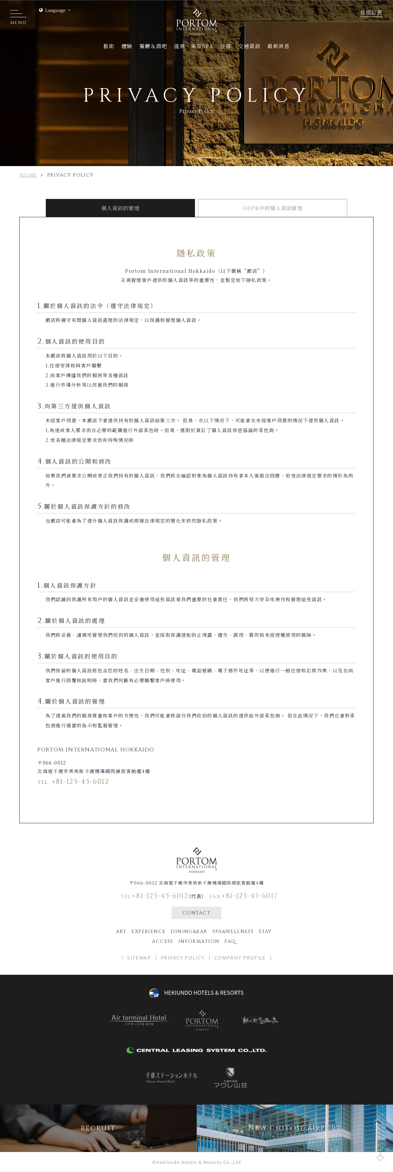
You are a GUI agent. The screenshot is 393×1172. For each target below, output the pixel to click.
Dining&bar (189, 931)
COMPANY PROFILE (240, 957)
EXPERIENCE (148, 931)
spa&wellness (233, 931)
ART (121, 931)
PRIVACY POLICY (182, 957)
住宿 (225, 45)
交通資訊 (249, 45)
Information (198, 941)
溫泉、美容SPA (193, 45)
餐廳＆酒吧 (153, 45)
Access (162, 941)
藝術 (108, 45)
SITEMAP (139, 957)
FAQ (230, 941)
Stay (265, 931)
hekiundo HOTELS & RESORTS (204, 992)
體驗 (127, 45)
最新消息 (278, 45)
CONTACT (196, 913)
